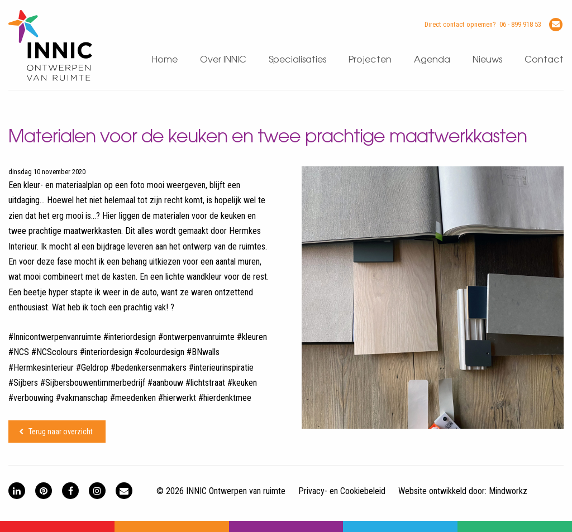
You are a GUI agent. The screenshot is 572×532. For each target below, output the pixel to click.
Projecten (370, 60)
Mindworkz (508, 491)
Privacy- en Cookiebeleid (341, 491)
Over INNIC (223, 60)
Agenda (432, 60)
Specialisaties (297, 60)
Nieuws (487, 60)
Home (165, 60)
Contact (544, 60)
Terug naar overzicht (60, 431)
